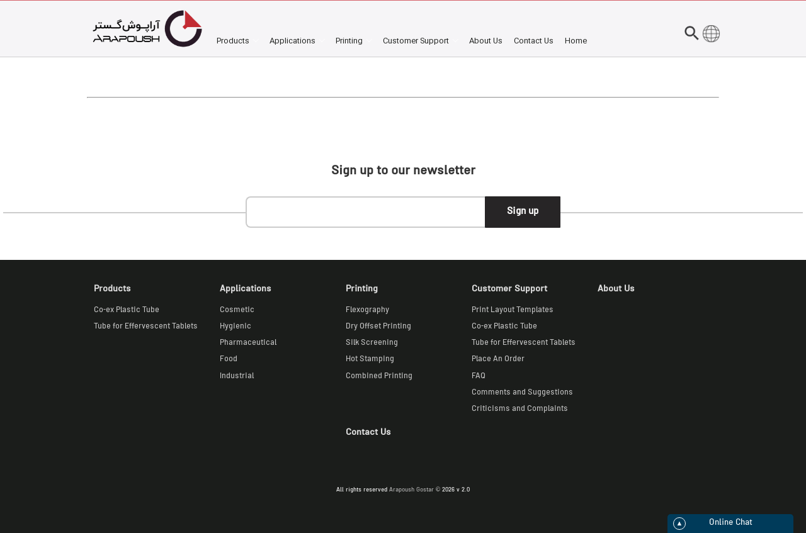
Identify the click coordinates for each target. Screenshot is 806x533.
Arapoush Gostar (411, 490)
